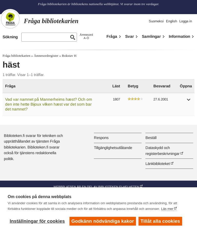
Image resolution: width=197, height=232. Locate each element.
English (171, 21)
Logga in (185, 21)
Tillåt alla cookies (160, 221)
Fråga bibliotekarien (16, 56)
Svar (129, 36)
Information (179, 36)
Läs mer (167, 209)
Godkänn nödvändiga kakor (102, 221)
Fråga (111, 36)
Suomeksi (156, 21)
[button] (189, 101)
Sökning (10, 37)
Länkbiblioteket (157, 163)
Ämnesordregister (46, 56)
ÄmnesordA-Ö (86, 36)
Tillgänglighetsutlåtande (113, 147)
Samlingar (151, 36)
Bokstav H (69, 56)
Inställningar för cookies (37, 221)
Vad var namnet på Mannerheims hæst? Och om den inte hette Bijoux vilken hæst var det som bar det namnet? (48, 104)
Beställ (150, 137)
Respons (101, 137)
